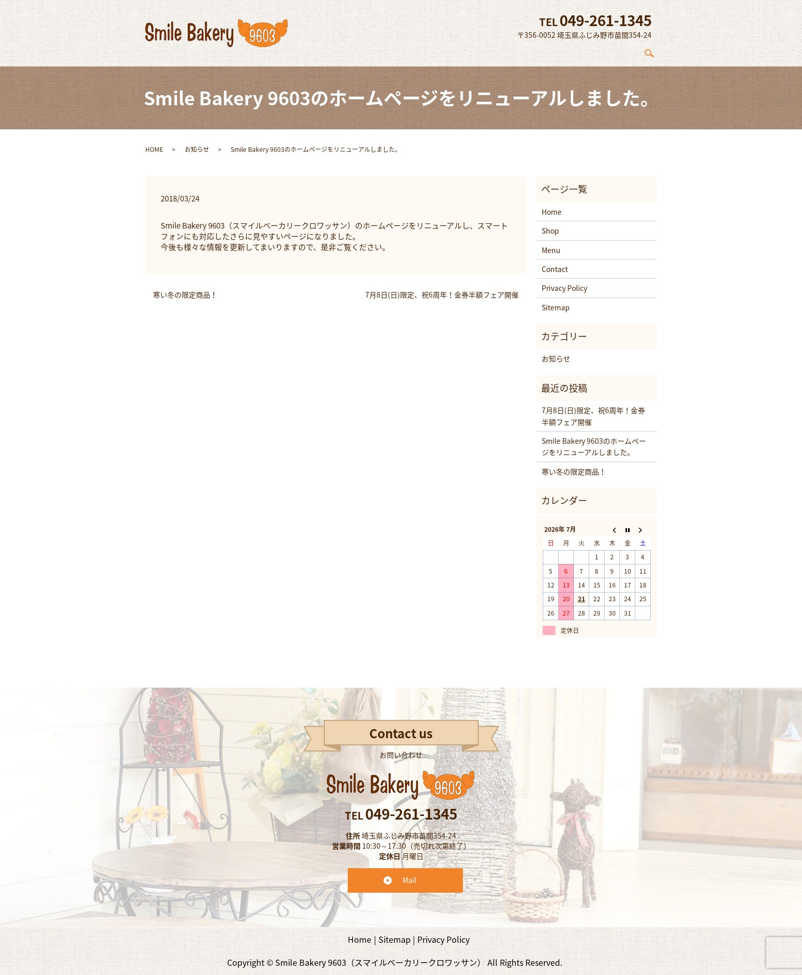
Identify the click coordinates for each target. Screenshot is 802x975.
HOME (154, 143)
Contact (619, 51)
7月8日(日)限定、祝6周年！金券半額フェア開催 (442, 289)
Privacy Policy (564, 283)
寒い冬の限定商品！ (185, 289)
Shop (545, 51)
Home (465, 51)
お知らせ (197, 143)
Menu (580, 51)
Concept (505, 51)
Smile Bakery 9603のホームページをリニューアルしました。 (594, 441)
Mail (409, 875)
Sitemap (556, 302)
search (653, 51)
